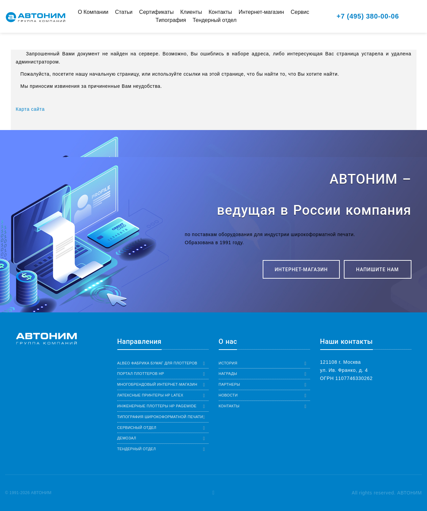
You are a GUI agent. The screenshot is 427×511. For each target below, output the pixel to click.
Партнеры (229, 384)
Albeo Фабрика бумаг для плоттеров (157, 363)
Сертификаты (156, 12)
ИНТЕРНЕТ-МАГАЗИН (301, 269)
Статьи (124, 12)
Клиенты (191, 12)
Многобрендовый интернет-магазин (157, 384)
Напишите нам (377, 269)
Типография (171, 20)
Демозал (126, 438)
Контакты (220, 12)
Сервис (300, 12)
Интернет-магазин (261, 12)
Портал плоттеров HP (140, 374)
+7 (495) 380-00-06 (368, 16)
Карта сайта (30, 109)
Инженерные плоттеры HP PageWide (157, 406)
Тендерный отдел (215, 20)
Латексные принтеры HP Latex (150, 395)
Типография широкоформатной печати (160, 417)
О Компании (93, 12)
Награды (228, 374)
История (228, 363)
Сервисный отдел (137, 428)
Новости (228, 395)
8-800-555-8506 (338, 394)
